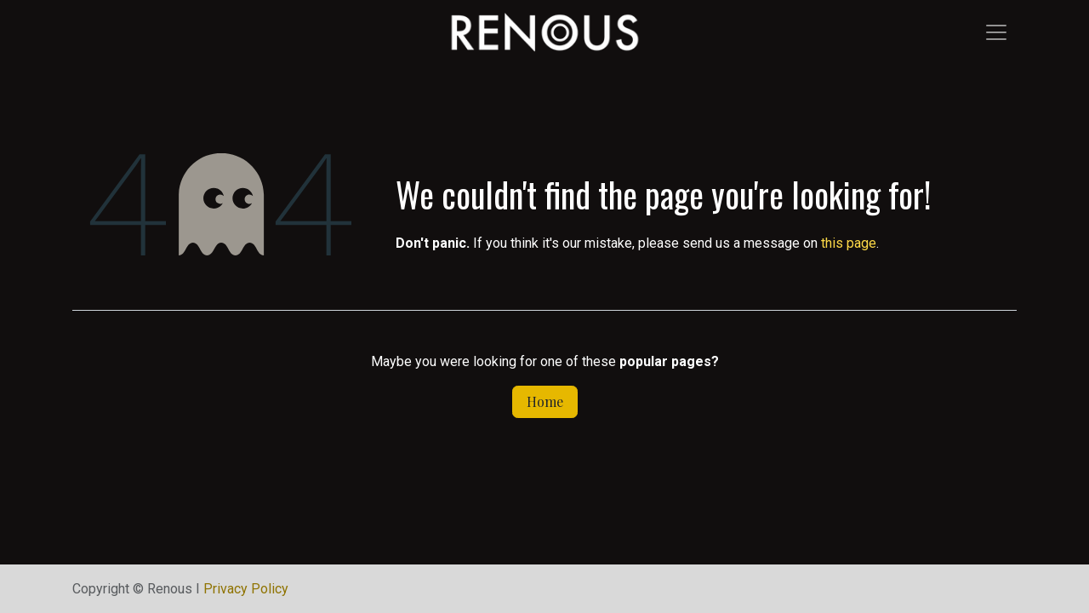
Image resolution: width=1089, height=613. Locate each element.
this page (848, 243)
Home (545, 401)
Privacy (245, 589)
